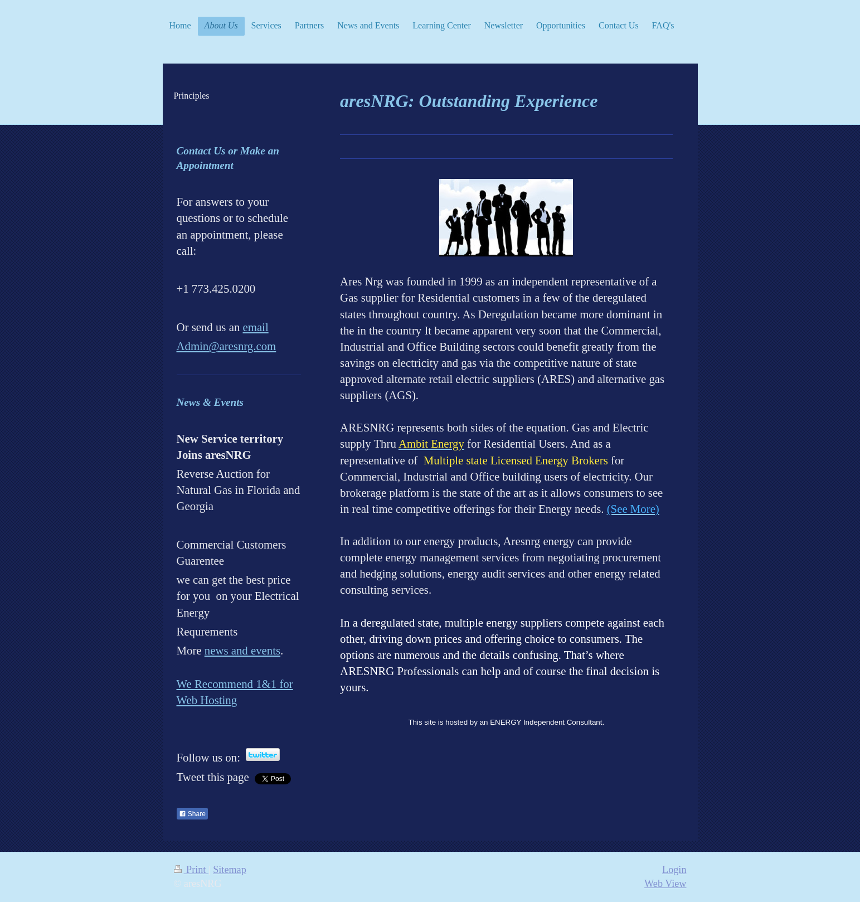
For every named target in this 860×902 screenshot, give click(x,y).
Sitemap (229, 869)
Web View (665, 883)
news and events (242, 650)
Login (674, 869)
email (255, 327)
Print (191, 869)
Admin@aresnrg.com (226, 346)
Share (192, 814)
